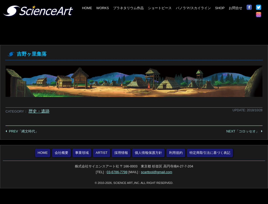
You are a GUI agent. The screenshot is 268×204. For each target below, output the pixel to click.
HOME (87, 8)
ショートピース (160, 8)
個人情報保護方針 (148, 153)
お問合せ (235, 8)
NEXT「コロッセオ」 (242, 131)
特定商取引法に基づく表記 (209, 153)
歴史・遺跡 (39, 111)
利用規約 (176, 153)
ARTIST (101, 153)
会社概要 (61, 153)
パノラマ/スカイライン (193, 8)
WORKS (102, 8)
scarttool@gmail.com (156, 172)
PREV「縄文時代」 (23, 131)
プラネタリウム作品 (128, 8)
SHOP (220, 8)
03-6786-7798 (117, 172)
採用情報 (121, 153)
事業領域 (82, 153)
